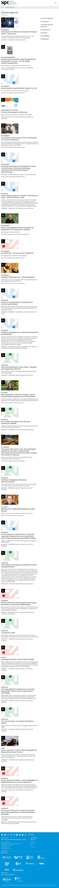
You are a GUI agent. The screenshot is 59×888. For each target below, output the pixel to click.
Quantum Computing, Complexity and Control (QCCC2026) (17, 303)
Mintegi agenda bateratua (46, 25)
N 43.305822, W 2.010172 (7, 845)
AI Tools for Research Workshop (14, 112)
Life (31, 845)
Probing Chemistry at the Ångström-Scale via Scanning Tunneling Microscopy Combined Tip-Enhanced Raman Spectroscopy (18, 169)
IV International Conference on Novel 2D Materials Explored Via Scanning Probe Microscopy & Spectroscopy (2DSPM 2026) (18, 536)
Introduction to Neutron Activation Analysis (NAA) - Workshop (19, 33)
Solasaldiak (45, 36)
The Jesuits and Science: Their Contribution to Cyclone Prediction (19, 139)
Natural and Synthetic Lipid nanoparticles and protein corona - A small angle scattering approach (18, 61)
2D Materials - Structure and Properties (17, 253)
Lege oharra (6, 885)
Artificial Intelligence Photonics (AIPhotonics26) (14, 481)
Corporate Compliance (50, 885)
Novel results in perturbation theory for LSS (19, 88)
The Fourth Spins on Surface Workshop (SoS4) (17, 722)
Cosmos (33, 846)
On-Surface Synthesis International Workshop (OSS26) (15, 422)
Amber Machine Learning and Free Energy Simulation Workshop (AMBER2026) (18, 603)
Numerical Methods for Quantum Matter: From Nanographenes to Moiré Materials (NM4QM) (18, 812)
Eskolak (43, 33)
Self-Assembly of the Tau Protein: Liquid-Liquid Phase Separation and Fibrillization (18, 395)
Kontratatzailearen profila (18, 885)
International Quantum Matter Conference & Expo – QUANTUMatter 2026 (19, 196)
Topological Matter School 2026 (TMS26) (17, 659)
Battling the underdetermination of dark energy (18, 510)
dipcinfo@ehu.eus (5, 848)
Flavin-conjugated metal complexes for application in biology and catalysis (17, 228)
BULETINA (31, 834)
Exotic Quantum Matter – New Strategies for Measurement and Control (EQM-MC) (19, 781)
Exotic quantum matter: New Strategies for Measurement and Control (19, 751)
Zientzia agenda (46, 18)
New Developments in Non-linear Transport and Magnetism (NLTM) (19, 368)
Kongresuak (45, 29)
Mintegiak (44, 21)
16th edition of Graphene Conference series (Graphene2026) (19, 566)
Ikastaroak (44, 39)
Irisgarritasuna (31, 885)
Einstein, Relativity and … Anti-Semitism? (18, 277)
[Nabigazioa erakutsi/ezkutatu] (55, 3)
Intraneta (40, 885)
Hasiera (2, 7)
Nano (32, 843)
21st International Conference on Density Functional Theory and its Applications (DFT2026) (18, 691)
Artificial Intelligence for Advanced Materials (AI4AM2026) (19, 333)
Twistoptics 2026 (8, 633)
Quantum (33, 842)
